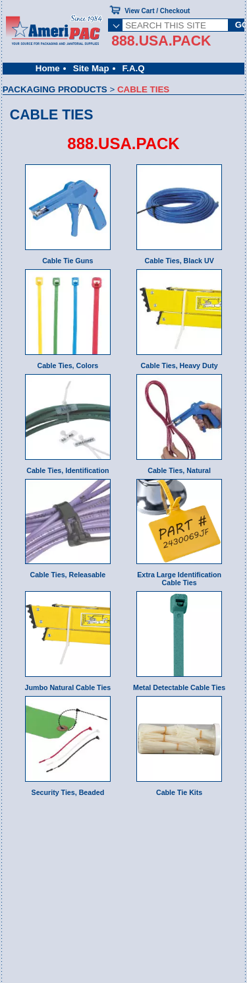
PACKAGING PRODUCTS (55, 89)
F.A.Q (134, 68)
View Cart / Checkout (157, 11)
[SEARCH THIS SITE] (175, 25)
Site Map (91, 68)
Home (48, 68)
